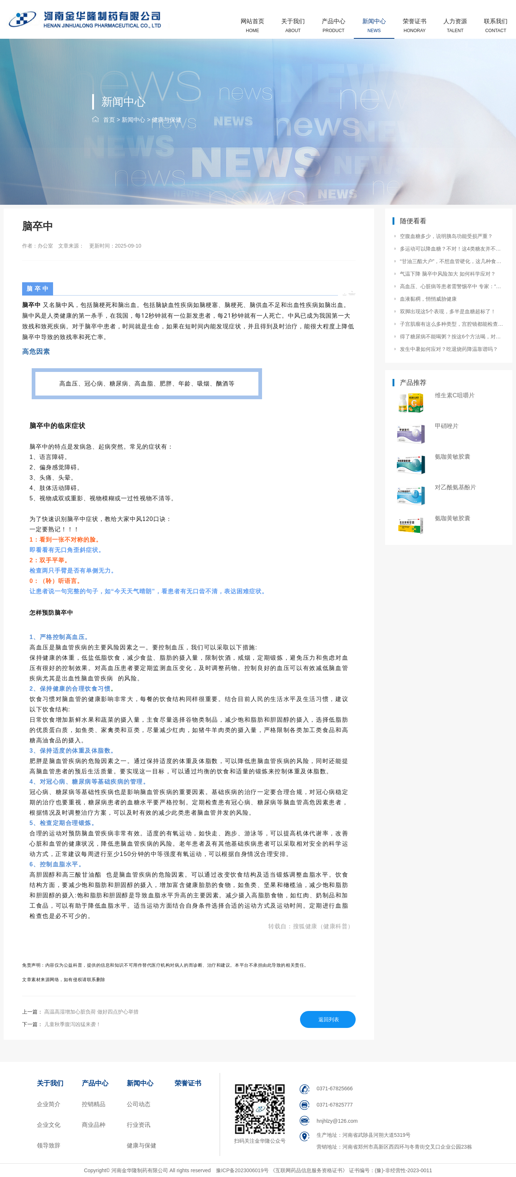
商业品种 (93, 1125)
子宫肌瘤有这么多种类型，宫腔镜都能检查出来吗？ (451, 324)
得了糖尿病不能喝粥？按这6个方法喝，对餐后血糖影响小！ (451, 336)
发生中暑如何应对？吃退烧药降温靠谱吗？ (449, 349)
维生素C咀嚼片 (455, 395)
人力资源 (455, 25)
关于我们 (293, 25)
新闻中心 (374, 25)
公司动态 (138, 1104)
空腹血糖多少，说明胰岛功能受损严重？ (446, 236)
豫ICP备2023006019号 (243, 1170)
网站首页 (252, 25)
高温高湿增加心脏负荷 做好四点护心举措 (91, 1012)
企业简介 (48, 1104)
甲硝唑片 (447, 426)
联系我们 (496, 25)
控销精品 (93, 1104)
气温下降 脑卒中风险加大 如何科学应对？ (448, 274)
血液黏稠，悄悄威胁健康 (428, 299)
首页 (109, 120)
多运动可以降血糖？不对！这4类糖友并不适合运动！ (451, 249)
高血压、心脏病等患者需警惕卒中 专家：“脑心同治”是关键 (451, 286)
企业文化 (48, 1125)
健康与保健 (166, 120)
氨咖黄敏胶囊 (452, 456)
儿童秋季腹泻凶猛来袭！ (72, 1024)
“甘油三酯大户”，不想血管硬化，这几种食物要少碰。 (451, 261)
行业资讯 (138, 1125)
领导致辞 (48, 1145)
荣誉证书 (414, 25)
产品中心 (333, 25)
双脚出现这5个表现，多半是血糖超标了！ (448, 311)
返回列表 (328, 1019)
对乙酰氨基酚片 (455, 487)
